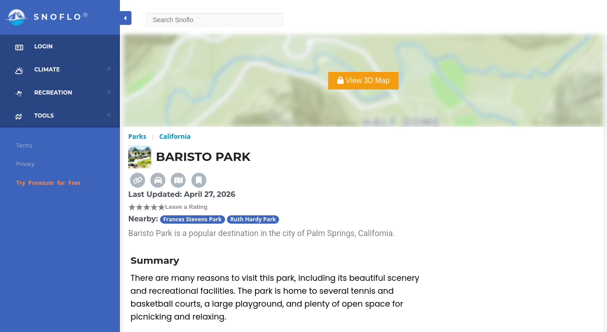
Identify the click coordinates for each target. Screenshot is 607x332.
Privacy (25, 164)
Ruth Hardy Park (253, 219)
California (174, 136)
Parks (137, 136)
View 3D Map (363, 80)
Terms (24, 145)
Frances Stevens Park (192, 219)
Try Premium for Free (48, 183)
